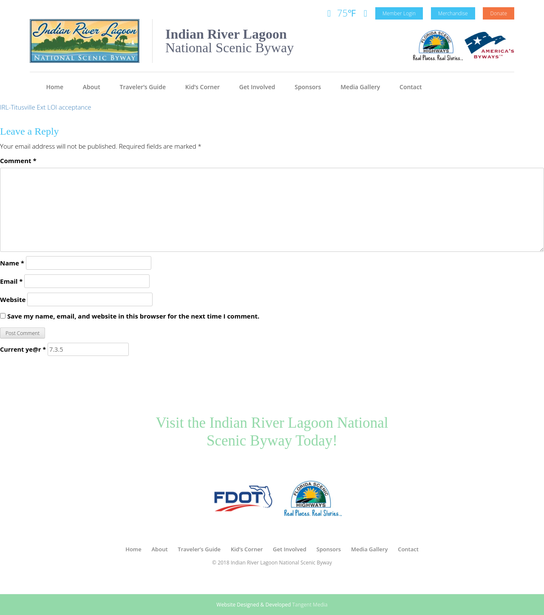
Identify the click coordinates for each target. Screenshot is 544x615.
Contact (411, 87)
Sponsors (308, 87)
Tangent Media (309, 604)
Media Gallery (360, 87)
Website (13, 299)
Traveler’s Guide (143, 87)
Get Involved (257, 87)
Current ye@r (23, 349)
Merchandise (453, 13)
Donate (498, 13)
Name (12, 263)
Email (11, 281)
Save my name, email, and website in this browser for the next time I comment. (133, 316)
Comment (18, 160)
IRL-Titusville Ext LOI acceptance (45, 107)
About (91, 87)
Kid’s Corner (202, 87)
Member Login (399, 13)
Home (55, 87)
